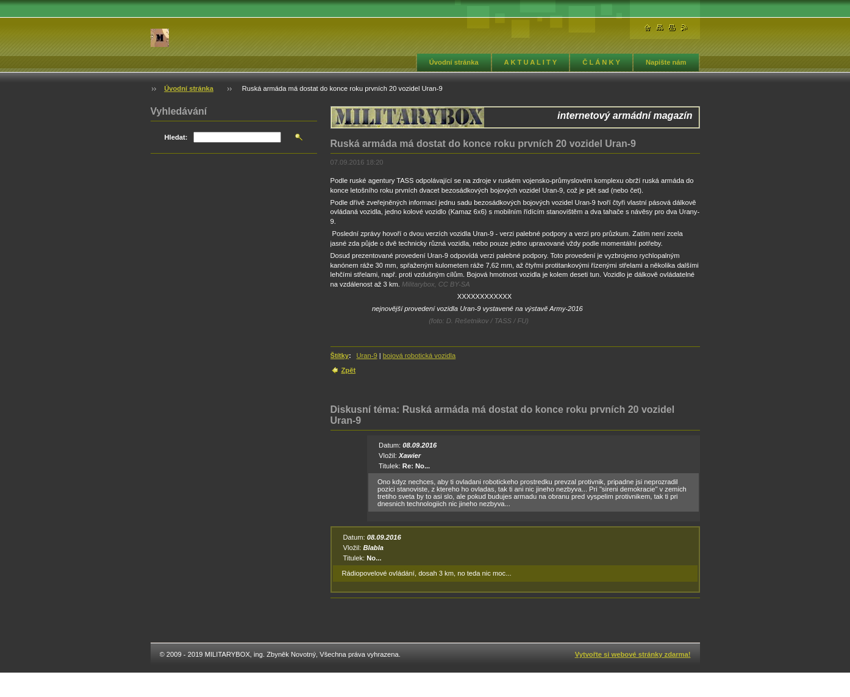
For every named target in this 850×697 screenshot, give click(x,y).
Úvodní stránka (454, 62)
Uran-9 (366, 355)
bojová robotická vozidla (419, 355)
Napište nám (666, 62)
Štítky (339, 355)
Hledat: (176, 137)
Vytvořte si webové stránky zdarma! (633, 654)
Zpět (348, 370)
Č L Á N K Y (601, 62)
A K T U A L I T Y (530, 62)
